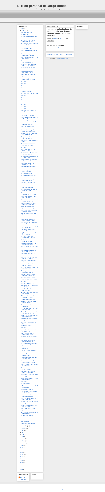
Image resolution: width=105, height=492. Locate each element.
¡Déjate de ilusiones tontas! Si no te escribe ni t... (29, 330)
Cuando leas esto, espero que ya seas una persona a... (29, 210)
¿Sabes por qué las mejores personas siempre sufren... (28, 220)
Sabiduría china (25, 421)
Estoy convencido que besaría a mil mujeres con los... (29, 264)
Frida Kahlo (24, 381)
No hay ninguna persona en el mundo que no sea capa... (28, 54)
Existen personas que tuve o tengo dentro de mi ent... (29, 378)
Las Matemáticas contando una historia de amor (29, 406)
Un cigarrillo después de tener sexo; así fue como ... (28, 167)
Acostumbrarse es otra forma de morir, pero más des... (29, 90)
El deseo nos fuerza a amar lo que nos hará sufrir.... (29, 44)
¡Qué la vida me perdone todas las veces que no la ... (29, 150)
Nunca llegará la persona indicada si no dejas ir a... (29, 365)
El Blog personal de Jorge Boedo (42, 6)
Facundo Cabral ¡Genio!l (27, 389)
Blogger (62, 488)
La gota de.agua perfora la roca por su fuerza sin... (29, 170)
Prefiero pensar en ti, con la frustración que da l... (28, 271)
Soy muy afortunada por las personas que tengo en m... (28, 130)
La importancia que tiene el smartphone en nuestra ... (28, 416)
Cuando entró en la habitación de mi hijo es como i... (29, 160)
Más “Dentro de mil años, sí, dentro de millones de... (28, 341)
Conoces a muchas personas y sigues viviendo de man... (28, 183)
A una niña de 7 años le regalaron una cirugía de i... (29, 293)
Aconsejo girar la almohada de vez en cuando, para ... (29, 153)
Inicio (61, 54)
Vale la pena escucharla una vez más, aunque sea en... (29, 395)
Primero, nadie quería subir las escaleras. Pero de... (28, 296)
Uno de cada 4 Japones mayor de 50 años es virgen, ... (29, 200)
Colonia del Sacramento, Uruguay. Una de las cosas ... (29, 226)
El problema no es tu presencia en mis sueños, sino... (29, 268)
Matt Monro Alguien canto (27, 283)
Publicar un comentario (54, 47)
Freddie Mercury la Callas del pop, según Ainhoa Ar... (29, 286)
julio (23, 430)
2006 (21, 469)
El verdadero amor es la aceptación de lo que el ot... (28, 237)
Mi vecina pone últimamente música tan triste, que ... (28, 144)
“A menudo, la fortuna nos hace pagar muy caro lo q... (29, 344)
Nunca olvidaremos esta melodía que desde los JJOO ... (29, 312)
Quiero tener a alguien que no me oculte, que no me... (29, 375)
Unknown (22, 477)
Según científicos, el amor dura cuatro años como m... (28, 399)
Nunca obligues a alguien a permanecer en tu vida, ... (28, 207)
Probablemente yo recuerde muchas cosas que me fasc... (29, 278)
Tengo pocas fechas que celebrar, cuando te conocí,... (29, 137)
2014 (21, 452)
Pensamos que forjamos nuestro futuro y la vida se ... (29, 337)
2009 (21, 462)
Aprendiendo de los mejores (28, 423)
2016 (21, 448)
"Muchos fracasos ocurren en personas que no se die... (28, 351)
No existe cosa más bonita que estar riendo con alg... (28, 251)
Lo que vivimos (25, 34)
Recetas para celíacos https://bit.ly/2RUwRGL (27, 123)
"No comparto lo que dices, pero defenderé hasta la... (29, 358)
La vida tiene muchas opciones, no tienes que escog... (29, 240)
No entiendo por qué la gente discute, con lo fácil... (28, 164)
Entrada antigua (68, 54)
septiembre (24, 426)
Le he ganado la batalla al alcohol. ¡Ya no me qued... (29, 157)
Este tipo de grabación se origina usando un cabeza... (29, 190)
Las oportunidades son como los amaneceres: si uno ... (29, 68)
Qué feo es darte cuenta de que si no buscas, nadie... (29, 247)
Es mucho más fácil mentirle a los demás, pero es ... (29, 413)
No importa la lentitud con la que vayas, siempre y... (29, 51)
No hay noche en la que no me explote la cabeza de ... (28, 244)
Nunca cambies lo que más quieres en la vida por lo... (28, 127)
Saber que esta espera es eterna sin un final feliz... (29, 368)
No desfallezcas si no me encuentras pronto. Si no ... (28, 72)
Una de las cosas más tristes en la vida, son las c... (29, 58)
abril (23, 436)
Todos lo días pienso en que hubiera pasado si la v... (28, 179)
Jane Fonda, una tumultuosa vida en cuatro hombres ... (29, 316)
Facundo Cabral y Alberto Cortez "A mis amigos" (29, 37)
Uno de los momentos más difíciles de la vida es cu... (28, 361)
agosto (23, 428)
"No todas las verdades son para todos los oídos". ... (29, 354)
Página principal (36, 477)
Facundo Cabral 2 (25, 383)
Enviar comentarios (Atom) (63, 58)
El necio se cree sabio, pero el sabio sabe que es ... (28, 61)
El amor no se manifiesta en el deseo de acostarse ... (28, 176)
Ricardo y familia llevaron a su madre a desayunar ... (28, 111)
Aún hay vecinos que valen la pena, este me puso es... (28, 114)
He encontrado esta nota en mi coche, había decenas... (28, 186)
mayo (23, 434)
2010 (21, 460)
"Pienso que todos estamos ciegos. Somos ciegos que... (28, 230)
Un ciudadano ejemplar (27, 32)
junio (23, 432)
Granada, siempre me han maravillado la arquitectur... (28, 78)
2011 (21, 458)
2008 (21, 465)
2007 (21, 467)
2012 (21, 456)
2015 (21, 450)
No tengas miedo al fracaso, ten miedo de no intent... (29, 261)
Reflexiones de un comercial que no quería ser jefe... (29, 319)
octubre (24, 30)
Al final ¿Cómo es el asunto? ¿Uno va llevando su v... (28, 47)
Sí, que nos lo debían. (26, 173)
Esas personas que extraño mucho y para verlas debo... (28, 275)
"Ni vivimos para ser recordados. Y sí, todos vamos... (29, 392)
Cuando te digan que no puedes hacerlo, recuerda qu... (29, 257)
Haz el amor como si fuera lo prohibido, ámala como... (28, 409)
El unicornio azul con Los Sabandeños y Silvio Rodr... (28, 193)
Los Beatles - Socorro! (26, 325)
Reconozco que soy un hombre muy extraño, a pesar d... (28, 204)
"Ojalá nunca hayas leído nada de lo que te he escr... (29, 233)
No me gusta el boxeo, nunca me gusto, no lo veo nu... (29, 197)
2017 (21, 445)
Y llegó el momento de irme (28, 299)
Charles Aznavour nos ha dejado (29, 419)
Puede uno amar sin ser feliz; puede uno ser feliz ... (28, 75)
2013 (21, 454)
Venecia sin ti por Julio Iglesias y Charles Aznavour (29, 302)
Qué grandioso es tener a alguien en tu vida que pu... (29, 223)
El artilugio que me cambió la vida (29, 93)
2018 (21, 28)
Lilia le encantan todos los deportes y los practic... (27, 334)
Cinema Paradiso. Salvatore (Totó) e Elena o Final (29, 118)
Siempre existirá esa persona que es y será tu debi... (29, 309)
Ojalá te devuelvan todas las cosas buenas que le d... (28, 254)
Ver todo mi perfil (23, 479)
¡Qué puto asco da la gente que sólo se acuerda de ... (29, 134)
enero (23, 443)
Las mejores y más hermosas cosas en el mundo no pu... (28, 65)
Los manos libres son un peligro (29, 121)
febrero (23, 441)
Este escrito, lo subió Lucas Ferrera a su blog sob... (28, 41)
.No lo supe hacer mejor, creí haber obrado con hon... (28, 372)
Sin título (23, 81)
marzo (23, 438)
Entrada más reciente (52, 54)
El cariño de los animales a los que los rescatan (28, 289)
